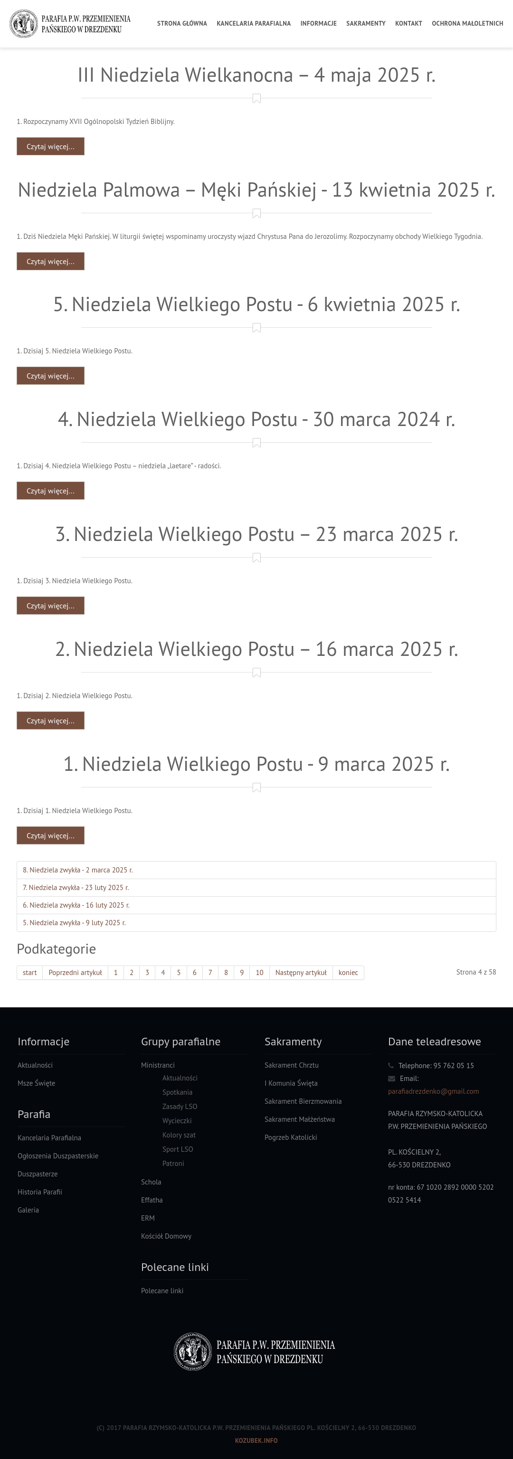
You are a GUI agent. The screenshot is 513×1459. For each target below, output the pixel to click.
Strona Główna (182, 23)
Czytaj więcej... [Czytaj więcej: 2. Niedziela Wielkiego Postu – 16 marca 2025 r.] (51, 720)
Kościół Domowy (166, 1236)
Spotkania (177, 1092)
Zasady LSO (180, 1106)
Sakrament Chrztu (292, 1065)
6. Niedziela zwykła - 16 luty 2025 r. (76, 905)
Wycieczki (177, 1120)
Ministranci (158, 1065)
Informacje (319, 23)
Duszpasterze (38, 1173)
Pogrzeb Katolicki (291, 1137)
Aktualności (35, 1065)
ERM (148, 1217)
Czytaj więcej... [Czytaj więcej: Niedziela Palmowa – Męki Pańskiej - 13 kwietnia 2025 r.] (51, 261)
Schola (151, 1181)
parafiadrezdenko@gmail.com (433, 1091)
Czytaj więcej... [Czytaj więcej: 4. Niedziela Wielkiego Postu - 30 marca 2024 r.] (51, 490)
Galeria (28, 1209)
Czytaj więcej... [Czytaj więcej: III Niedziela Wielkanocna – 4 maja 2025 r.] (51, 146)
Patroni (173, 1163)
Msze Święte (36, 1083)
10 (259, 972)
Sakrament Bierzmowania (303, 1101)
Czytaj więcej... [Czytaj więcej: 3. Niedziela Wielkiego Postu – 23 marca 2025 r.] (51, 605)
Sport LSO (177, 1149)
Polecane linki (162, 1290)
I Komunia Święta (291, 1083)
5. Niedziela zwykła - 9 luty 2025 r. (74, 922)
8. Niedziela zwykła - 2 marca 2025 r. (78, 869)
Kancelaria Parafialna (254, 23)
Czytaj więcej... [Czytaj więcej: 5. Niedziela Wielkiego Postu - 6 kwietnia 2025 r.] (51, 375)
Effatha (152, 1199)
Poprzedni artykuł (75, 972)
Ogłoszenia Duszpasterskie (58, 1155)
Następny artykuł (301, 972)
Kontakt (408, 23)
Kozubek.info (256, 1441)
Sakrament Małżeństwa (300, 1119)
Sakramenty (366, 23)
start (30, 972)
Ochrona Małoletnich (468, 23)
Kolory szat (179, 1134)
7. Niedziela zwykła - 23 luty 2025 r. (76, 887)
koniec (349, 972)
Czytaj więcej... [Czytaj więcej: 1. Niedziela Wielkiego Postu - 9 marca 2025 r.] (51, 835)
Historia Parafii (40, 1191)
